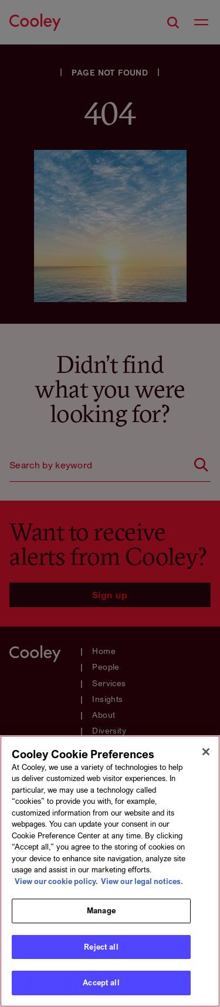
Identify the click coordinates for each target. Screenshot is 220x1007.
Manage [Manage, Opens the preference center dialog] (101, 910)
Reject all (101, 946)
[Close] (206, 752)
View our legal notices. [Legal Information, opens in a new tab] (142, 881)
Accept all (101, 982)
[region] (110, 871)
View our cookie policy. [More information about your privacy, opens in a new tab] (56, 881)
